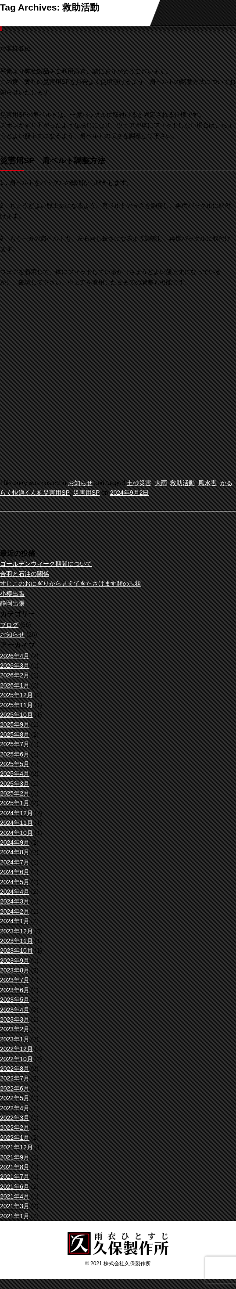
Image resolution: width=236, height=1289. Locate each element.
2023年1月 (14, 1039)
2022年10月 (16, 1058)
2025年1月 (14, 803)
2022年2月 (14, 1127)
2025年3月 (14, 783)
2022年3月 (14, 1117)
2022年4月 (14, 1108)
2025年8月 (14, 734)
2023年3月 (14, 1019)
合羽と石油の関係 (24, 573)
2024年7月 (14, 862)
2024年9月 (14, 842)
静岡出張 (12, 603)
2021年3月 (14, 1206)
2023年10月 (16, 950)
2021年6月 (14, 1186)
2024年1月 (14, 921)
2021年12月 (16, 1147)
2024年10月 (16, 832)
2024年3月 (14, 901)
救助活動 (182, 482)
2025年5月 (14, 763)
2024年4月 (14, 891)
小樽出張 (12, 593)
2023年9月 (14, 960)
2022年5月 (14, 1098)
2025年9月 (14, 724)
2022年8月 (14, 1068)
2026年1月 (14, 685)
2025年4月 (14, 773)
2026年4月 (14, 655)
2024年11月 (16, 822)
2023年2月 (14, 1029)
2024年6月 (14, 871)
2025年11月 (16, 705)
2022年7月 (14, 1078)
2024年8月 (14, 852)
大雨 (161, 482)
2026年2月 (14, 675)
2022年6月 (14, 1088)
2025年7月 (14, 744)
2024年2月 (14, 911)
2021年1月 (14, 1216)
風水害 (207, 482)
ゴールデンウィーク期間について (46, 563)
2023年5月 (14, 999)
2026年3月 (14, 665)
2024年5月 (14, 882)
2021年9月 (14, 1157)
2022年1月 (14, 1137)
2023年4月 (14, 1009)
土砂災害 (139, 482)
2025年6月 (14, 754)
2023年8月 (14, 970)
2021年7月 (14, 1176)
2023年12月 (16, 931)
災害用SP (86, 492)
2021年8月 (14, 1166)
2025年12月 (16, 695)
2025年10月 (16, 714)
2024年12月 (16, 813)
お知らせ (80, 482)
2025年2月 (14, 793)
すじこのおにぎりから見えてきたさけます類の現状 (70, 583)
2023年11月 (16, 940)
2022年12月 (16, 1048)
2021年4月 (14, 1196)
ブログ (9, 624)
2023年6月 (14, 990)
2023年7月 (14, 979)
